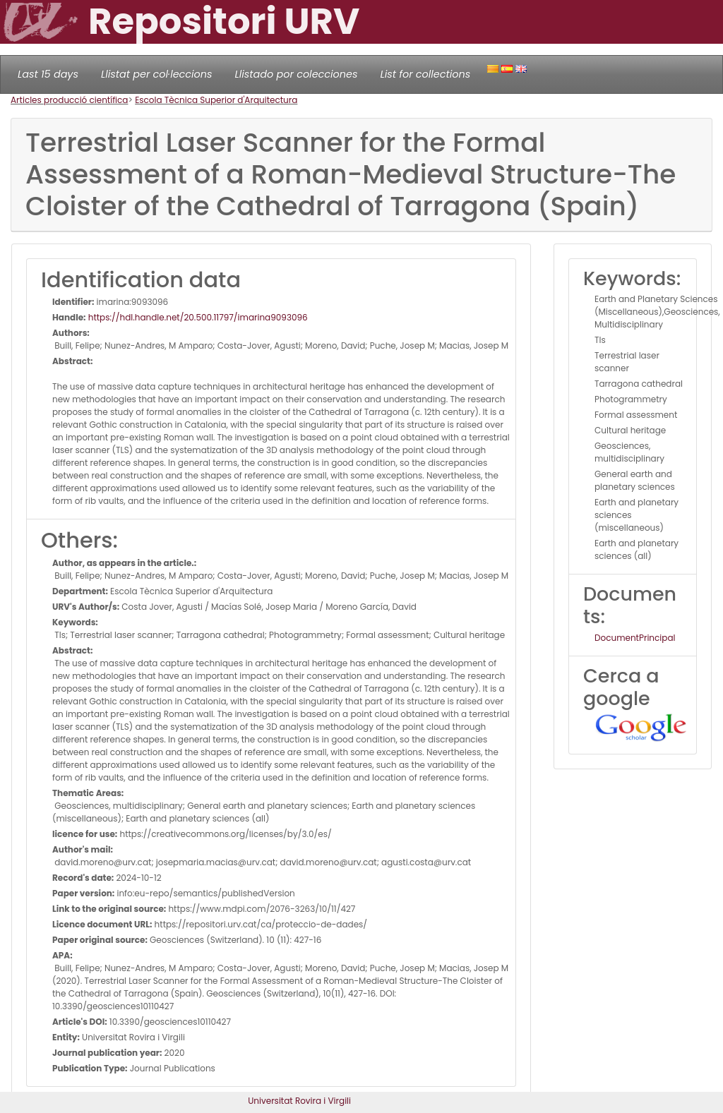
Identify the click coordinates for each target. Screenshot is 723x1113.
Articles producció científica (69, 100)
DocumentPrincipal (634, 638)
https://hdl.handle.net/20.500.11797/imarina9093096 (197, 317)
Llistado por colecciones (296, 74)
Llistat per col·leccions (157, 74)
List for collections (425, 74)
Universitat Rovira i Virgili (299, 1101)
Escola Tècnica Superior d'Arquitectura (216, 100)
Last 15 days (48, 74)
